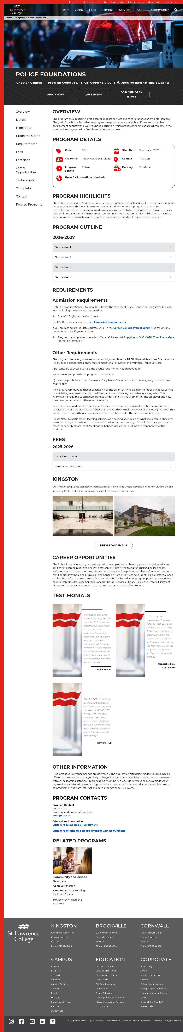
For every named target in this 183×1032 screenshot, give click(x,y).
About (141, 10)
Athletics (55, 979)
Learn (65, 10)
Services (125, 10)
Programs (20, 18)
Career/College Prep (106, 971)
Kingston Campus (113, 545)
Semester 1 (113, 247)
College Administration (151, 984)
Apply (79, 10)
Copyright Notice (172, 1020)
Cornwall (55, 975)
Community (160, 10)
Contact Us (91, 2)
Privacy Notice (113, 1020)
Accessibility (146, 966)
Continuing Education (107, 975)
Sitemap (157, 1020)
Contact (22, 196)
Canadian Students (113, 456)
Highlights (23, 128)
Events (54, 993)
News (143, 997)
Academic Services (105, 966)
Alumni (153, 2)
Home (9, 18)
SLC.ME (74, 2)
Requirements (26, 144)
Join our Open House (131, 94)
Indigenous (136, 2)
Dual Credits (102, 979)
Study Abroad (102, 1006)
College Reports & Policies (153, 988)
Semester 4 (113, 277)
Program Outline (28, 136)
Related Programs (29, 204)
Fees (92, 10)
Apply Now (55, 94)
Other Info (23, 188)
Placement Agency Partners (110, 1002)
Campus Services (59, 984)
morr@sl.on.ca (62, 815)
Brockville (56, 971)
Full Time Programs (105, 984)
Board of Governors (150, 975)
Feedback (146, 1020)
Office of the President (151, 1002)
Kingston (55, 966)
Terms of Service (130, 1020)
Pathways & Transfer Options (110, 997)
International (113, 2)
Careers (144, 979)
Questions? (93, 94)
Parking (55, 1006)
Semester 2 (113, 257)
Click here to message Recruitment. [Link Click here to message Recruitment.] (75, 825)
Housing (55, 997)
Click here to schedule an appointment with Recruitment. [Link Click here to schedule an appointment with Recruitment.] (89, 830)
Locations (23, 160)
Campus (107, 10)
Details (21, 119)
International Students (113, 466)
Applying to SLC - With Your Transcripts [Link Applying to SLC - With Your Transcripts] (149, 337)
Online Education (104, 993)
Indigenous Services (61, 1002)
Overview (23, 111)
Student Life (57, 1011)
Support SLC (171, 2)
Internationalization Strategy (154, 993)
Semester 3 (113, 267)
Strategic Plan (147, 1006)
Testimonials (25, 180)
